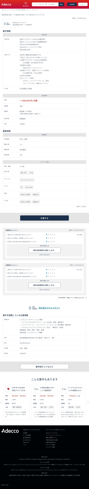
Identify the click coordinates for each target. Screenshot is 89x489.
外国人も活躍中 (39, 475)
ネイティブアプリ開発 (49, 464)
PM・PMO (82, 464)
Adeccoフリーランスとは (51, 433)
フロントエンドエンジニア (35, 470)
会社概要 (25, 433)
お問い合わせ (26, 442)
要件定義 (71, 407)
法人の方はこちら (27, 440)
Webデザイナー (24, 470)
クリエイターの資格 (50, 447)
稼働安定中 (36, 194)
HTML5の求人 (59, 459)
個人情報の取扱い (27, 437)
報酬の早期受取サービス (51, 437)
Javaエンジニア (16, 464)
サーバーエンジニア (25, 464)
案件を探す (26, 6)
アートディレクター (46, 470)
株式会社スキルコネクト (49, 307)
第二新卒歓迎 (77, 475)
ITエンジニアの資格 (50, 444)
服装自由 (46, 475)
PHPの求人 (28, 459)
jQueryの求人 (52, 459)
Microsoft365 (28, 187)
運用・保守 (24, 172)
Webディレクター (15, 470)
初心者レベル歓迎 (21, 475)
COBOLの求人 (67, 459)
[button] (87, 402)
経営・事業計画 (17, 407)
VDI (22, 187)
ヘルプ (24, 444)
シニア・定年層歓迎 (60, 475)
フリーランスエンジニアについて (53, 435)
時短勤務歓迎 (70, 475)
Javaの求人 (21, 459)
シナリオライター (74, 470)
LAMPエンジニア (8, 464)
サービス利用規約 (27, 435)
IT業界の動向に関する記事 (52, 440)
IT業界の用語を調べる (51, 442)
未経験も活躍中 (12, 475)
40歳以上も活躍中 (25, 194)
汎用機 (66, 464)
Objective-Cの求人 (43, 459)
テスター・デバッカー (74, 464)
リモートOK (52, 475)
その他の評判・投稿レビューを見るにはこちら (71, 297)
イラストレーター (56, 470)
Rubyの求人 (34, 459)
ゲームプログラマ (59, 464)
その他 (31, 172)
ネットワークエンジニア (27, 180)
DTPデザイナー (65, 470)
